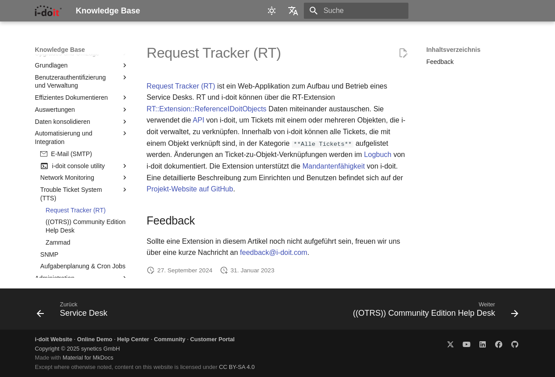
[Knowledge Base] (48, 11)
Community (169, 339)
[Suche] (356, 11)
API (198, 120)
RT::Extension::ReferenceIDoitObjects (206, 109)
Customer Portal (212, 339)
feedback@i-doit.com (273, 252)
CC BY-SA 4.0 (237, 367)
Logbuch (377, 154)
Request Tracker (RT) (181, 86)
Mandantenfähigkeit (334, 166)
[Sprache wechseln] (293, 11)
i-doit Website (53, 339)
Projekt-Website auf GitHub (190, 189)
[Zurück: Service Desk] (73, 311)
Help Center (133, 339)
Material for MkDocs (88, 357)
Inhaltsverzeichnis (453, 49)
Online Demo (94, 339)
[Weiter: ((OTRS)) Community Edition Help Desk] (434, 311)
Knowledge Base (60, 49)
